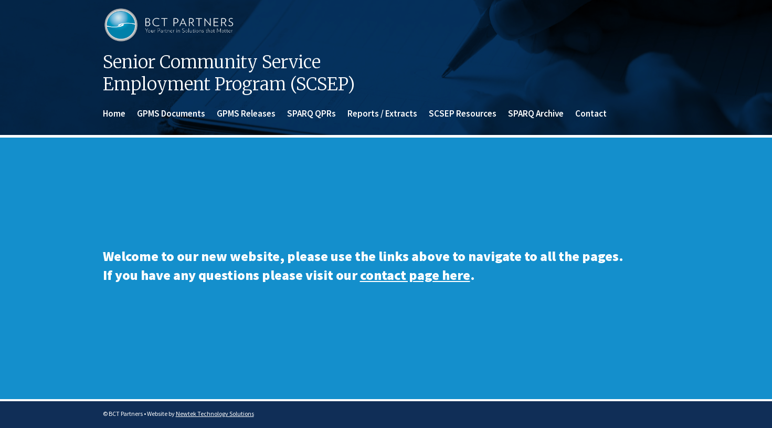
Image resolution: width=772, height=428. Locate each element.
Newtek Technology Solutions (215, 413)
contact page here (415, 275)
